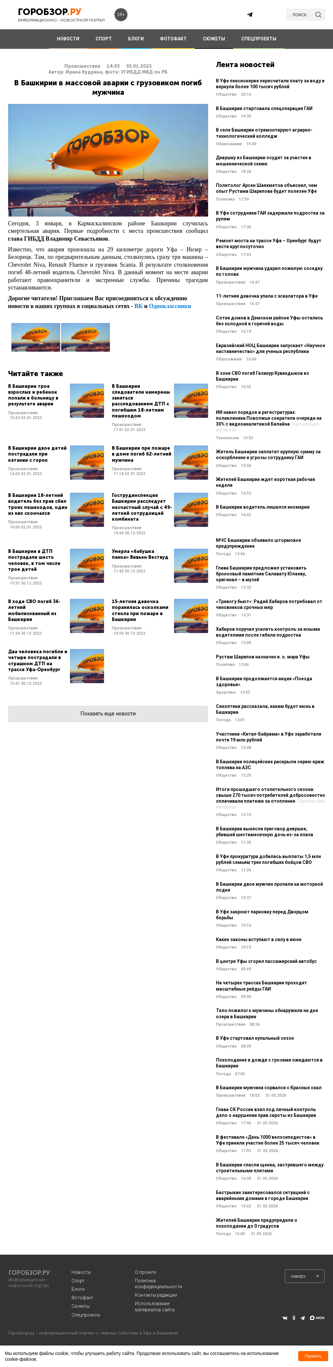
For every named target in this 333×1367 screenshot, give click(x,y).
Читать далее (56, 408)
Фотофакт (82, 1297)
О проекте (145, 1272)
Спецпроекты (86, 1315)
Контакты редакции (156, 1295)
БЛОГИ (136, 38)
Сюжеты (81, 1306)
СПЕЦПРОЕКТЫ (258, 38)
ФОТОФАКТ (173, 38)
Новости (81, 1272)
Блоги (78, 1289)
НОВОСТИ (68, 38)
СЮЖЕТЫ (214, 38)
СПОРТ (104, 38)
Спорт (78, 1280)
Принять (313, 1356)
